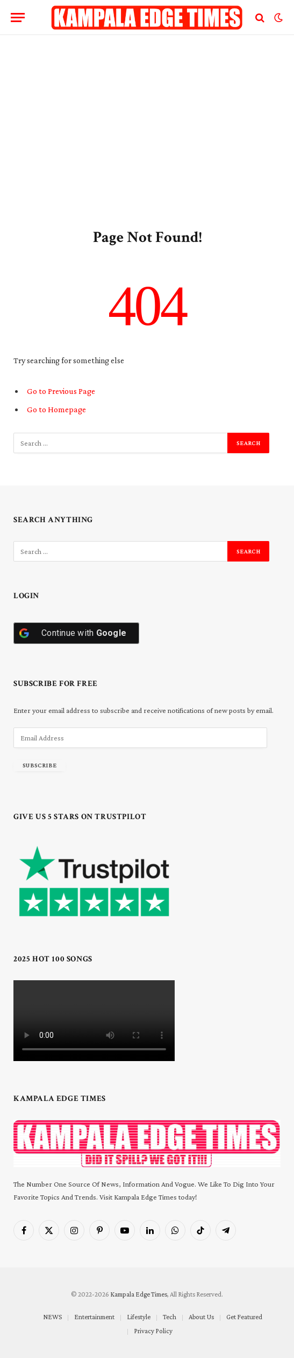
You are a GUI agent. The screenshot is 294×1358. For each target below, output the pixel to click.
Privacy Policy (153, 1331)
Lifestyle (138, 1317)
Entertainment (94, 1317)
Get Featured (244, 1317)
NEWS (52, 1317)
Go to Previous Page (61, 391)
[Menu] (18, 17)
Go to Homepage (56, 409)
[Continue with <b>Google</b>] (76, 633)
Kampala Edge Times (138, 1294)
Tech (169, 1317)
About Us (201, 1317)
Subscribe (39, 765)
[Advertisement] (147, 129)
